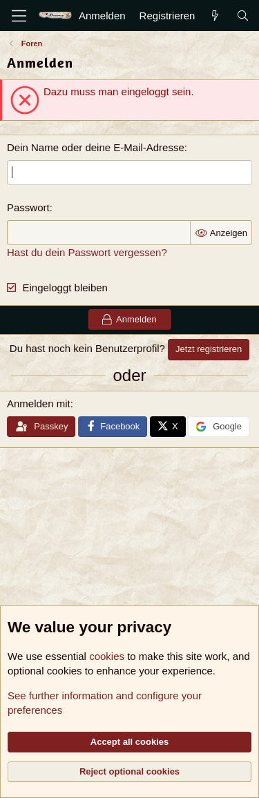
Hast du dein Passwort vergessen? (87, 252)
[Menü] (19, 16)
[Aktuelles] (215, 15)
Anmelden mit (38, 403)
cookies (106, 656)
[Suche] (242, 15)
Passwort (28, 207)
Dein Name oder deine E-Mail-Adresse (95, 147)
